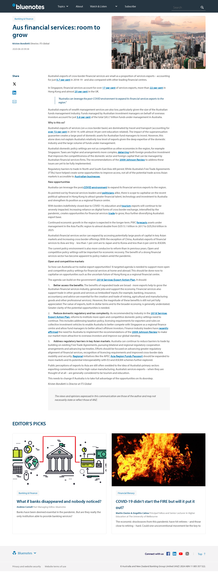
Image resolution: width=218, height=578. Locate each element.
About (79, 6)
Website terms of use (55, 566)
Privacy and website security (26, 566)
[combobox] (189, 7)
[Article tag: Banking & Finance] (28, 493)
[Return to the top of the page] (202, 554)
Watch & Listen (98, 6)
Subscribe (130, 6)
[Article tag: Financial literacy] (126, 493)
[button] (19, 84)
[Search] (189, 7)
